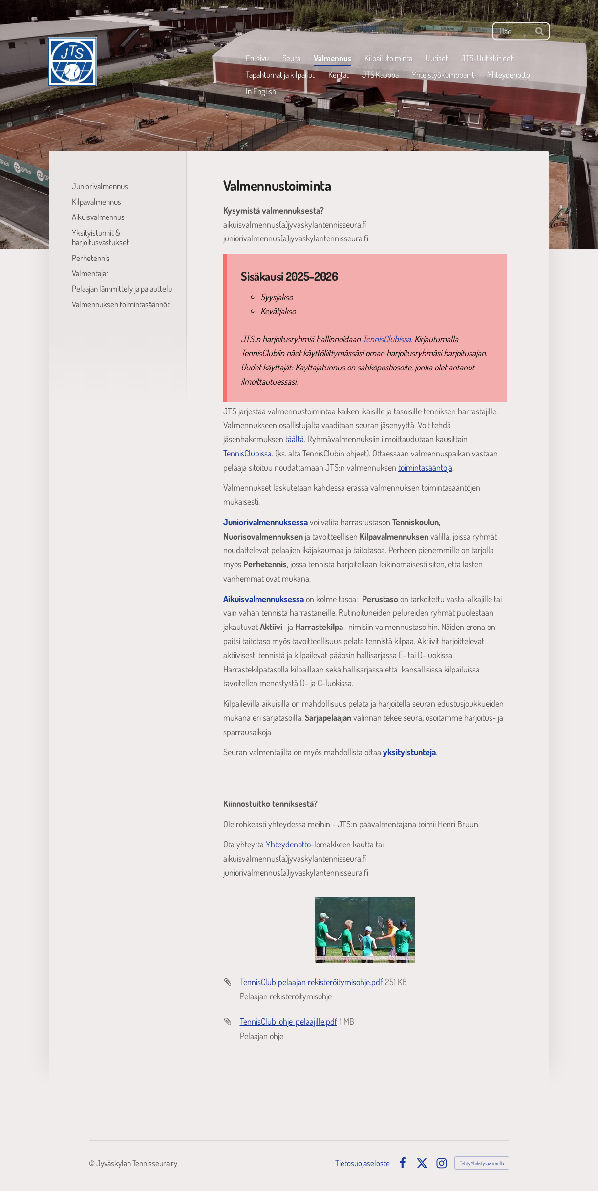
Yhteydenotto (288, 844)
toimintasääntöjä (425, 467)
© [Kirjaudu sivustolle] (92, 1163)
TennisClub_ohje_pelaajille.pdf (288, 1021)
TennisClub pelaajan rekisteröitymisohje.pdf (311, 981)
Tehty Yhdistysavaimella (482, 1163)
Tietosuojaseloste (362, 1163)
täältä (294, 438)
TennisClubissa (387, 338)
